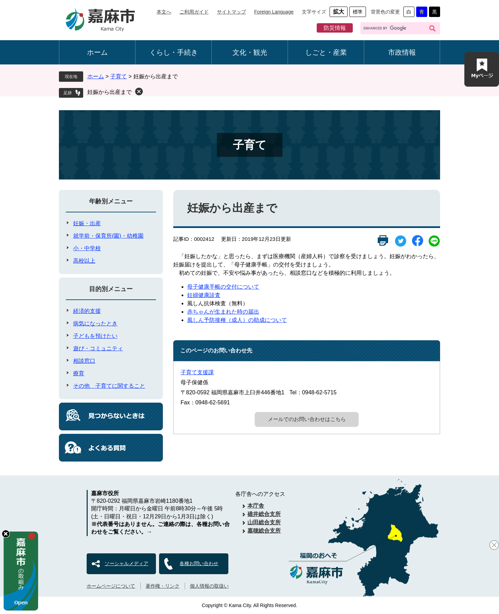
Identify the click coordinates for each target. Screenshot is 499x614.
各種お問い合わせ (199, 563)
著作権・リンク (163, 586)
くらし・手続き (173, 52)
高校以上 (84, 261)
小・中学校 (87, 248)
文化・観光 (250, 52)
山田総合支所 (264, 522)
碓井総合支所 (264, 514)
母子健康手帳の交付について (223, 287)
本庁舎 (255, 506)
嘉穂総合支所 (264, 531)
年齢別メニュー (111, 201)
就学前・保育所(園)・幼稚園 (108, 236)
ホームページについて (111, 586)
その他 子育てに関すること (109, 386)
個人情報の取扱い (209, 586)
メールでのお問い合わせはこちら (307, 419)
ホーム (97, 52)
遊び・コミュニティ (98, 348)
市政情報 (402, 52)
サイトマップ (231, 12)
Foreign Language (274, 12)
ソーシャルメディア (126, 563)
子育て (118, 76)
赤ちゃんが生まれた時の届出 (223, 312)
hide (6, 534)
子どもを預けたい (95, 336)
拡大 (338, 12)
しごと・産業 (326, 52)
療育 (78, 373)
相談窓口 (84, 361)
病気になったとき (95, 323)
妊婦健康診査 (203, 295)
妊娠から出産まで (109, 92)
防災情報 (335, 28)
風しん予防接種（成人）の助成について (237, 320)
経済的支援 (87, 311)
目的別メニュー (111, 289)
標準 (357, 12)
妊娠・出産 (87, 223)
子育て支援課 (197, 372)
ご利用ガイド (194, 12)
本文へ (164, 12)
